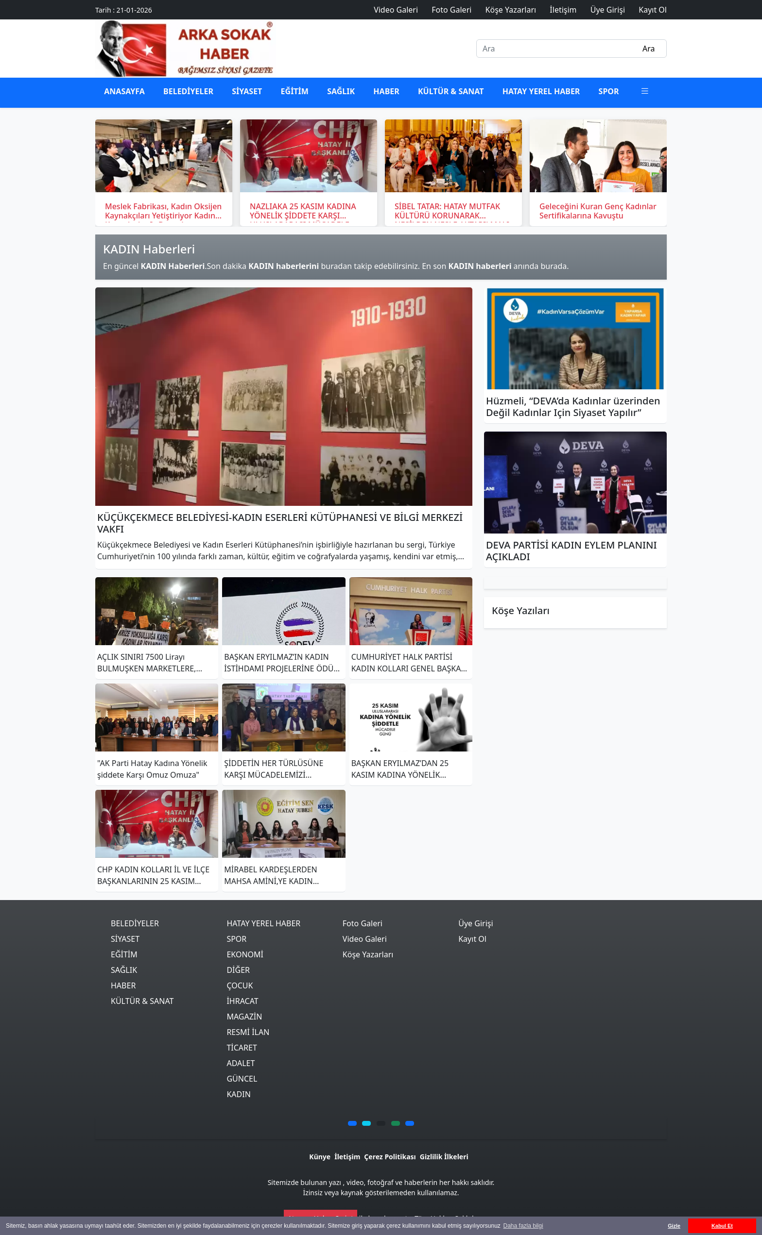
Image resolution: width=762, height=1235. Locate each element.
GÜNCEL (241, 1078)
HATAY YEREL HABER (541, 91)
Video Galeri (365, 939)
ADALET (240, 1063)
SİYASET (247, 91)
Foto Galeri (362, 923)
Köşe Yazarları (368, 954)
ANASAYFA (124, 91)
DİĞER (238, 970)
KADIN (238, 1094)
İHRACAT (242, 1001)
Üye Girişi (475, 923)
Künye (319, 1156)
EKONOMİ (244, 954)
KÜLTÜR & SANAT (451, 91)
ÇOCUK (239, 985)
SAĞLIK (341, 91)
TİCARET (241, 1047)
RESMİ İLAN (247, 1032)
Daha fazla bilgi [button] (523, 1225)
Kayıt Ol (472, 939)
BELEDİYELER (188, 91)
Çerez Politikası (390, 1156)
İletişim (347, 1156)
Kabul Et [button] (722, 1226)
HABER (386, 91)
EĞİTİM (295, 91)
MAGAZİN (244, 1016)
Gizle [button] (674, 1226)
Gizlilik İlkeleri (444, 1156)
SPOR (609, 91)
